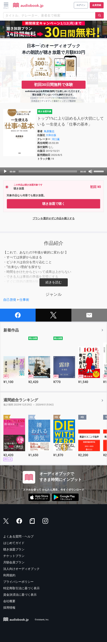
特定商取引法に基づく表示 (21, 588)
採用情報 (9, 607)
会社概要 (9, 601)
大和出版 (51, 135)
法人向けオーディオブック (21, 569)
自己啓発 (9, 300)
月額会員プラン (13, 562)
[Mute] (90, 171)
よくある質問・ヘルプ (18, 536)
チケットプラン (13, 556)
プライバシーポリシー (18, 582)
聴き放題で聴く (53, 204)
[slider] (48, 171)
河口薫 (56, 139)
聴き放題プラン (13, 549)
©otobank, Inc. (42, 619)
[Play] (5, 171)
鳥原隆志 (49, 131)
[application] (53, 171)
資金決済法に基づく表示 (20, 595)
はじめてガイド (13, 543)
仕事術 (24, 300)
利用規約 (9, 575)
